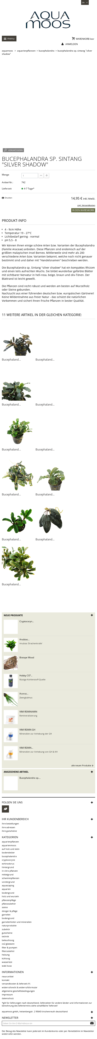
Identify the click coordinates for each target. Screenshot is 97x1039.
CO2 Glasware (8, 943)
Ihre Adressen (8, 827)
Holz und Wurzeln (10, 896)
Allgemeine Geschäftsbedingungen (18, 991)
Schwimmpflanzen (10, 878)
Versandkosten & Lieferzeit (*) (16, 983)
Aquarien (6, 889)
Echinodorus (8, 863)
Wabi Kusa (7, 965)
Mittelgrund (7, 874)
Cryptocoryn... (26, 621)
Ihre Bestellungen (10, 823)
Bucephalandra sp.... (30, 777)
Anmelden (71, 44)
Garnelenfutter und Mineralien (17, 922)
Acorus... (23, 693)
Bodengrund (8, 892)
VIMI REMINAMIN (28, 711)
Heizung (6, 954)
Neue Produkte (13, 615)
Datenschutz (8, 998)
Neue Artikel (7, 976)
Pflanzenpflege (9, 900)
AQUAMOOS (7, 50)
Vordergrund (8, 881)
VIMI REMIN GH (27, 729)
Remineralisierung (28, 715)
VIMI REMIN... (26, 747)
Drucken (8, 197)
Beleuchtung (8, 940)
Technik (5, 936)
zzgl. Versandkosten (86, 205)
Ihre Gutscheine (9, 830)
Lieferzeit (7, 188)
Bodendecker (8, 852)
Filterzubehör (8, 951)
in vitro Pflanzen (10, 870)
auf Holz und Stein (10, 849)
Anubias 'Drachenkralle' (30, 643)
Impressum (7, 994)
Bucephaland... (11, 359)
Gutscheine (7, 932)
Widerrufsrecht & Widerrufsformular (19, 987)
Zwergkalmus (25, 697)
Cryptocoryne (8, 859)
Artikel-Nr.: (7, 182)
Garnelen (6, 914)
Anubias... (24, 639)
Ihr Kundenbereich (15, 819)
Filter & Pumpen (9, 947)
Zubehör (6, 929)
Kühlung (6, 958)
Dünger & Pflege (9, 911)
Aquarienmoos (9, 845)
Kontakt (5, 980)
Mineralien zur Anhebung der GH (35, 733)
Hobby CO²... (25, 675)
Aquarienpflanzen (10, 841)
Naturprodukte (9, 925)
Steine (5, 907)
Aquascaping (8, 885)
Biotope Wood (26, 657)
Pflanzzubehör (9, 903)
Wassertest (7, 962)
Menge (5, 174)
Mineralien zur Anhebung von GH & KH (38, 751)
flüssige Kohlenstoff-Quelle (32, 679)
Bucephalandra (9, 856)
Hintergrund (8, 867)
